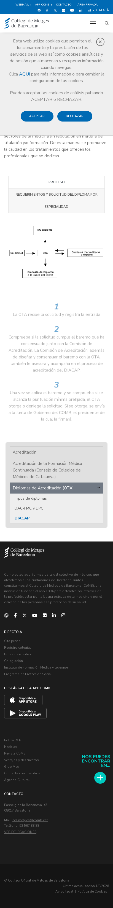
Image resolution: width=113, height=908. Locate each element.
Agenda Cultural (17, 780)
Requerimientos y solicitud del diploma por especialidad (57, 200)
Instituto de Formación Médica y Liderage (36, 667)
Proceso (57, 182)
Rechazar (75, 116)
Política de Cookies (92, 891)
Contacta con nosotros (22, 773)
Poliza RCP (12, 740)
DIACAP (22, 518)
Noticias (10, 747)
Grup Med (11, 766)
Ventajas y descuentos (21, 760)
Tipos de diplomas (31, 498)
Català (102, 10)
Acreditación (24, 452)
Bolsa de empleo (17, 654)
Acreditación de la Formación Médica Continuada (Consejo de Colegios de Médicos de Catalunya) (47, 470)
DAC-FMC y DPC (29, 508)
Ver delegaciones (20, 832)
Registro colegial (17, 647)
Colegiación (13, 661)
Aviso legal (64, 891)
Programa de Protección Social (28, 674)
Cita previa (12, 641)
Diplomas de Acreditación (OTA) (43, 488)
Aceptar (37, 116)
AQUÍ (24, 74)
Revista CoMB (15, 753)
